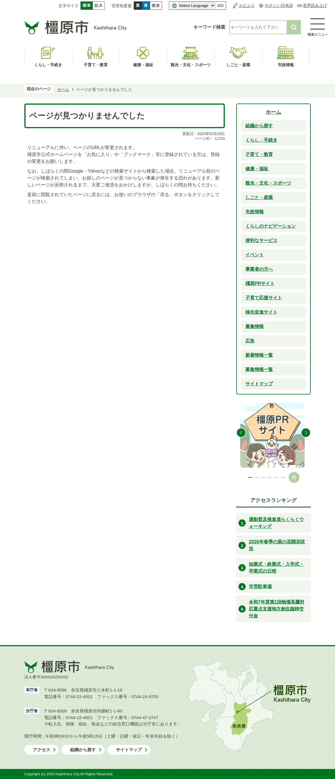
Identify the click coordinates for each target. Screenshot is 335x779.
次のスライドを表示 (306, 433)
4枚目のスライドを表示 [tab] (270, 477)
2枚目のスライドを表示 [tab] (256, 477)
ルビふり (247, 5)
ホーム (63, 89)
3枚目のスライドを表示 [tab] (263, 477)
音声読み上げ (315, 5)
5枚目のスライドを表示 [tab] (276, 477)
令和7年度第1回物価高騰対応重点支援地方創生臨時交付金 (276, 609)
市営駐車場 (260, 586)
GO (220, 5)
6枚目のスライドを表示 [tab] (283, 477)
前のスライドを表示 (241, 433)
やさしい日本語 (279, 5)
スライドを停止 (294, 477)
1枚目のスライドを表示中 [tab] (250, 477)
